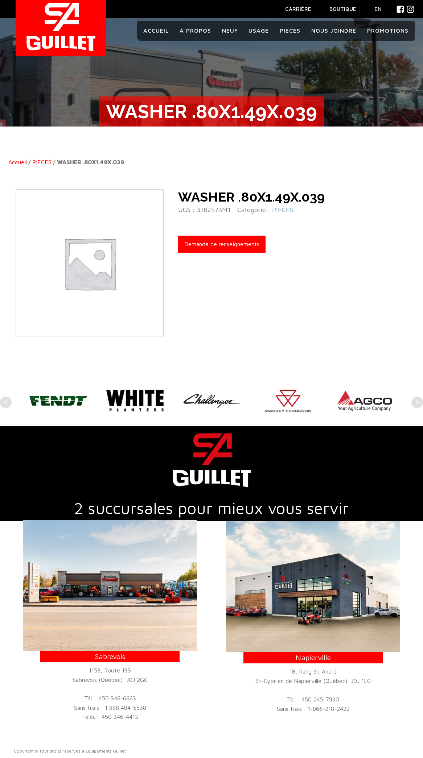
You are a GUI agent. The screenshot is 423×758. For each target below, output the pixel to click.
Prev (6, 402)
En (378, 8)
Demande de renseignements (221, 244)
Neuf (230, 30)
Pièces (290, 30)
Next (417, 402)
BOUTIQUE (342, 9)
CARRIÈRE (298, 9)
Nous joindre (333, 30)
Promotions (387, 30)
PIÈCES (42, 162)
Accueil (156, 30)
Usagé (259, 30)
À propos (195, 30)
